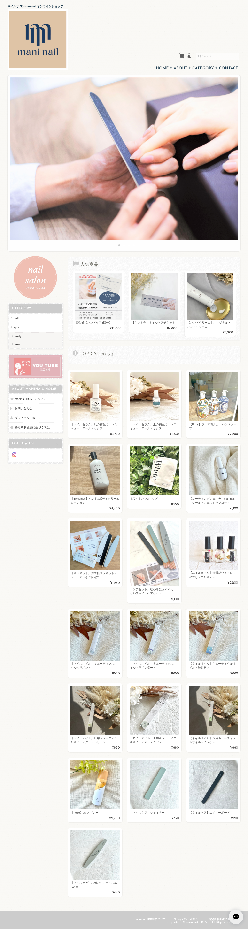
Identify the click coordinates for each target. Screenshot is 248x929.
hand (18, 344)
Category (203, 68)
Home (162, 68)
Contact (228, 68)
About (180, 68)
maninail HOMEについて (30, 398)
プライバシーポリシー (29, 417)
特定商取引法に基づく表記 (32, 427)
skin (17, 327)
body (18, 336)
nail (16, 318)
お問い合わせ (23, 408)
